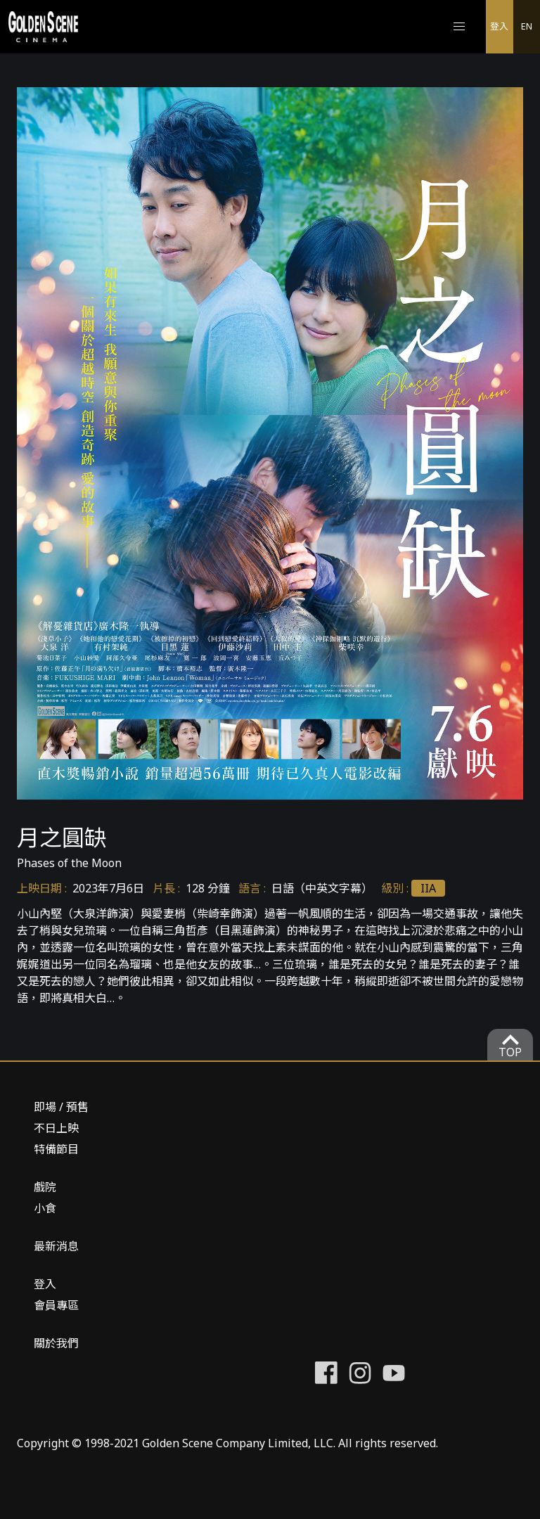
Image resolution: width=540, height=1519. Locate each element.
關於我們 (56, 1343)
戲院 (45, 1187)
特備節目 (56, 1149)
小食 (45, 1208)
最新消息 (56, 1246)
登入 (499, 26)
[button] (459, 26)
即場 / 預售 (61, 1107)
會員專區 (56, 1305)
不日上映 (56, 1128)
